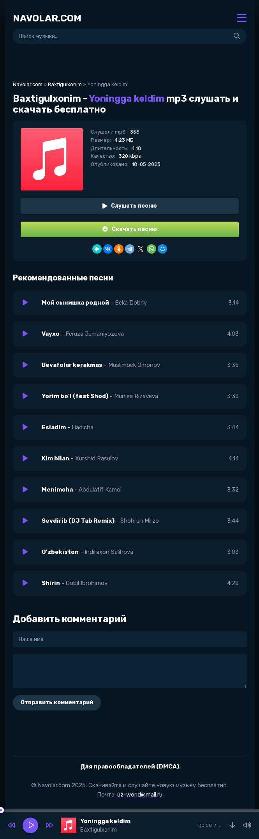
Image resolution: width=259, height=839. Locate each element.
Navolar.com (27, 84)
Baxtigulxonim (65, 84)
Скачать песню (129, 229)
